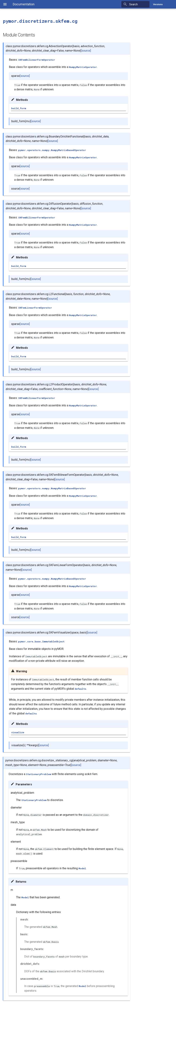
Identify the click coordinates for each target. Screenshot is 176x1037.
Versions (158, 4)
